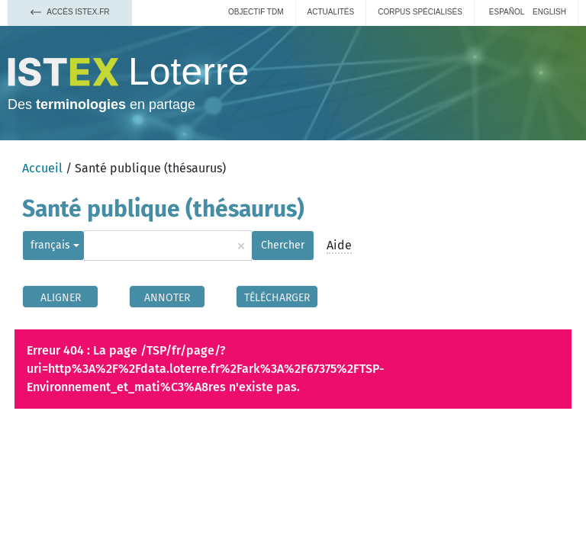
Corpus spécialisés (420, 12)
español (507, 12)
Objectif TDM (256, 12)
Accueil (42, 168)
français (50, 245)
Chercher (282, 245)
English (549, 12)
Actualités (331, 12)
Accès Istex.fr (70, 12)
